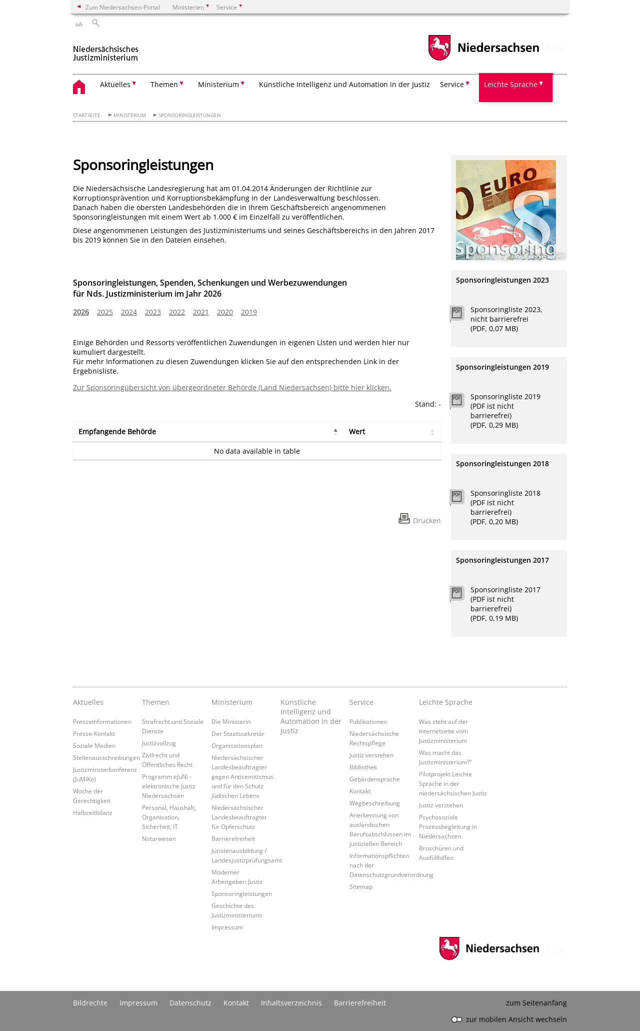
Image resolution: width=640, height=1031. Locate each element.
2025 (105, 312)
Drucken (427, 520)
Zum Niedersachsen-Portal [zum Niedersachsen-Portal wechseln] (123, 7)
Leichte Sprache (445, 702)
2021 (201, 312)
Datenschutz (191, 1002)
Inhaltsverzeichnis (291, 1002)
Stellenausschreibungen (106, 757)
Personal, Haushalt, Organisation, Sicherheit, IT (169, 816)
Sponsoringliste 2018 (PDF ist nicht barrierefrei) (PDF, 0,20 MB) (505, 507)
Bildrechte (90, 1002)
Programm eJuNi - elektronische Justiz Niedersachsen (169, 785)
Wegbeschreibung (375, 803)
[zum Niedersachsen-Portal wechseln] (483, 59)
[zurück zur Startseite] (105, 49)
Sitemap (361, 886)
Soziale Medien (94, 745)
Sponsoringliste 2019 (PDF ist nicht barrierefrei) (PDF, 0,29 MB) (505, 411)
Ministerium (130, 115)
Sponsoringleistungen (189, 115)
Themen (156, 702)
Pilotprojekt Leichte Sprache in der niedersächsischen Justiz (453, 783)
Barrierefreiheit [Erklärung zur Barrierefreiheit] (360, 1002)
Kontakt (360, 791)
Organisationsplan (237, 745)
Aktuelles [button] (115, 84)
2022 (177, 312)
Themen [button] (164, 84)
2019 (249, 312)
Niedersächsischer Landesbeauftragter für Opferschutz (239, 816)
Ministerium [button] (218, 84)
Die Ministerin (231, 721)
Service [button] (452, 84)
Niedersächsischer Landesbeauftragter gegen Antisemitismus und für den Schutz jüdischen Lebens (243, 776)
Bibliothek (363, 767)
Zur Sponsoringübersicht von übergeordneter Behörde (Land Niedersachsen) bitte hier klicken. (232, 387)
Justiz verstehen (372, 755)
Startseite (86, 115)
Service (362, 702)
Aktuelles (88, 702)
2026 (81, 312)
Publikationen (368, 721)
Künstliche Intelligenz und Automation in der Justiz (344, 84)
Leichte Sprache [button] (511, 84)
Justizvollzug (159, 743)
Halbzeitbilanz (92, 812)
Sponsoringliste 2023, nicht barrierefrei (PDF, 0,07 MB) (506, 319)
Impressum (227, 927)
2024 (129, 312)
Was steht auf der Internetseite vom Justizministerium (443, 730)
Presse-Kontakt (94, 733)
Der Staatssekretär (238, 733)
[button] (336, 432)
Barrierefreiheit (233, 838)
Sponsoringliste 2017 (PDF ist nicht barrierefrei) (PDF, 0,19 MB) (505, 604)
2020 (225, 312)
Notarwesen (159, 838)
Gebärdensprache (375, 779)
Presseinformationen (102, 721)
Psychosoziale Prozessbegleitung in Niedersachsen (448, 826)
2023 (153, 312)
